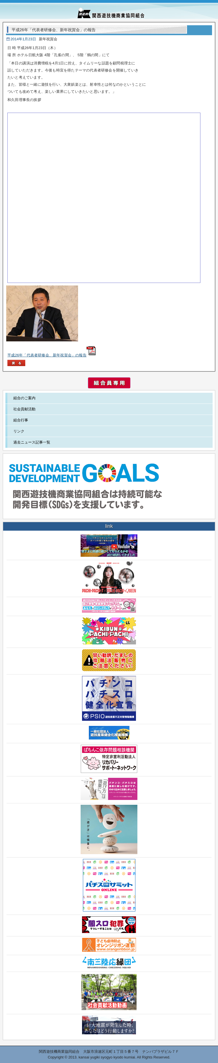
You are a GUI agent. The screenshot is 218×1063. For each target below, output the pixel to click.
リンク (18, 431)
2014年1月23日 (23, 39)
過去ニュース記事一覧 (31, 442)
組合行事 (20, 420)
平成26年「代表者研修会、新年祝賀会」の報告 (51, 355)
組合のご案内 (24, 398)
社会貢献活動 (24, 409)
